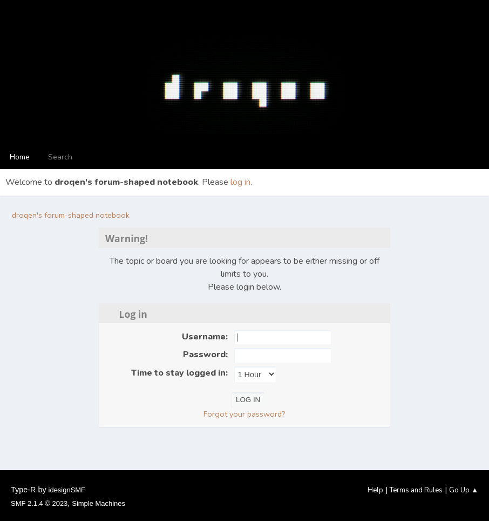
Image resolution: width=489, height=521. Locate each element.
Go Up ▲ (463, 490)
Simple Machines (98, 503)
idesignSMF (67, 490)
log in (240, 182)
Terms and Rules (416, 490)
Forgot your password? (244, 414)
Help (375, 490)
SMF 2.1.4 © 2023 (39, 503)
